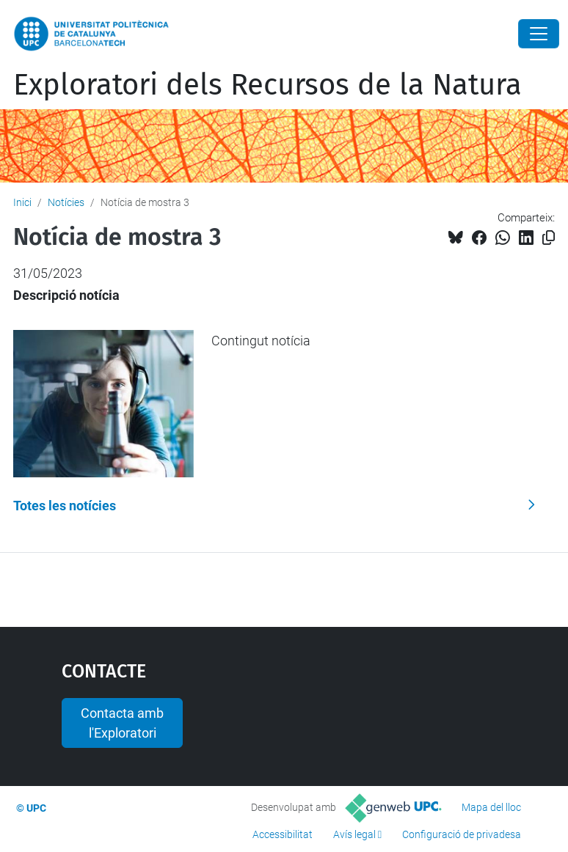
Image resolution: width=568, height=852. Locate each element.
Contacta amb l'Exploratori (122, 723)
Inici (22, 202)
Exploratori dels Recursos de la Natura (267, 85)
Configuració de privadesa (461, 834)
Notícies (66, 202)
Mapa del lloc (491, 807)
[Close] (538, 33)
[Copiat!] (548, 237)
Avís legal (354, 834)
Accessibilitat (282, 834)
